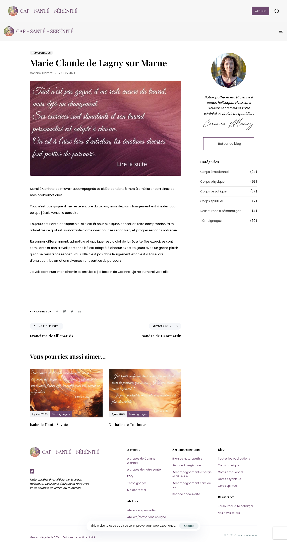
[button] (276, 11)
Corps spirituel (211, 201)
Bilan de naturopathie (187, 459)
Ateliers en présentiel (141, 510)
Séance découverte (186, 494)
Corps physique (212, 181)
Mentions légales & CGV (44, 537)
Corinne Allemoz (41, 73)
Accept (189, 526)
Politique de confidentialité (79, 537)
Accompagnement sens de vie (191, 485)
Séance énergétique (186, 465)
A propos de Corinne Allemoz (141, 461)
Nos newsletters (229, 513)
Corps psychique (213, 191)
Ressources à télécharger (220, 211)
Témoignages (41, 52)
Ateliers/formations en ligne (146, 517)
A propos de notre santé (144, 470)
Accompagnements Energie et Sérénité (192, 474)
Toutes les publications (234, 459)
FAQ (130, 476)
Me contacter (136, 490)
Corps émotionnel (214, 171)
